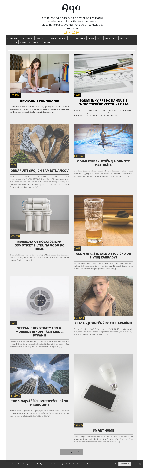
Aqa (71, 8)
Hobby (62, 38)
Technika (12, 42)
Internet (80, 38)
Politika (124, 38)
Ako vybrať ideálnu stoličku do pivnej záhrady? (103, 256)
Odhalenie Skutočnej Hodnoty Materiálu (103, 164)
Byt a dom (27, 38)
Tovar (23, 42)
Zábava (46, 42)
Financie (51, 38)
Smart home (103, 431)
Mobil (91, 38)
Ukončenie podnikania (39, 101)
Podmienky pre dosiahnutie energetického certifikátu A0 (103, 102)
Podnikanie (111, 38)
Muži (99, 38)
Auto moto (13, 38)
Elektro (40, 38)
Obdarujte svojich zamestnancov (40, 171)
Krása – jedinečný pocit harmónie (103, 324)
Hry (71, 38)
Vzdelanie (34, 42)
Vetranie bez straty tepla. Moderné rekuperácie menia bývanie (40, 332)
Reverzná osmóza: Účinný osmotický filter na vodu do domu (39, 246)
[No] (140, 464)
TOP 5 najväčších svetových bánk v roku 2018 (39, 404)
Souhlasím (124, 464)
